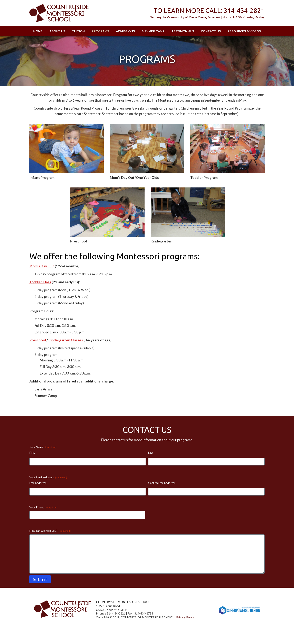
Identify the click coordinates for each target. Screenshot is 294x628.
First (32, 452)
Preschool (37, 340)
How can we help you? (50, 531)
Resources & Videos (244, 31)
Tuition (78, 31)
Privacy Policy (185, 617)
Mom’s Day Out (41, 266)
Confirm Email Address (161, 482)
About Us (57, 31)
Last (150, 452)
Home (37, 31)
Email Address (37, 482)
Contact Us (211, 31)
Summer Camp (153, 31)
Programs (100, 31)
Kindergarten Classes (66, 340)
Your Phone (43, 507)
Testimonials (183, 31)
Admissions (125, 31)
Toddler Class (40, 282)
